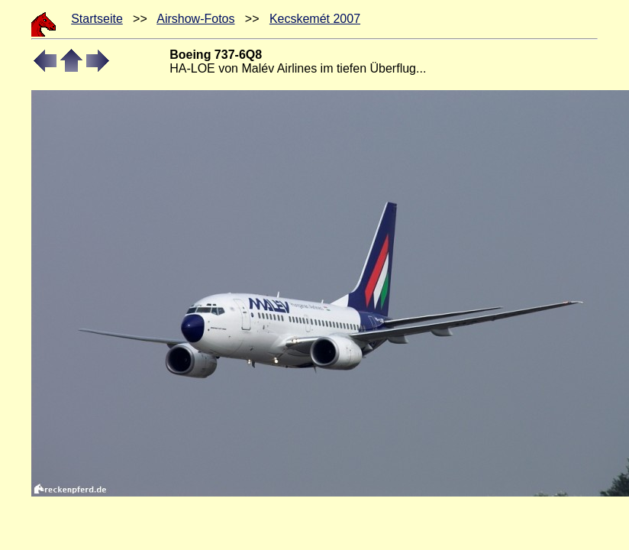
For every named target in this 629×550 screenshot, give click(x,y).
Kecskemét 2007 (314, 18)
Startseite (97, 18)
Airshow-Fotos (195, 18)
